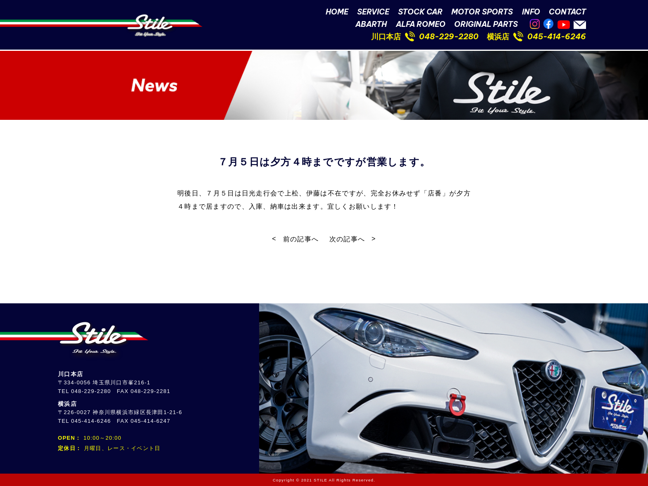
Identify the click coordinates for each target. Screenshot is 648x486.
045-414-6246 (556, 36)
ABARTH (371, 24)
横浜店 (498, 36)
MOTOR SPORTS (482, 12)
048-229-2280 (449, 36)
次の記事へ (347, 239)
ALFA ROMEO (421, 24)
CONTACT (567, 12)
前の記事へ (301, 239)
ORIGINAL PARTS (486, 24)
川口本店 (386, 36)
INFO (531, 12)
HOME (337, 12)
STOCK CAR (420, 12)
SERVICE (373, 12)
